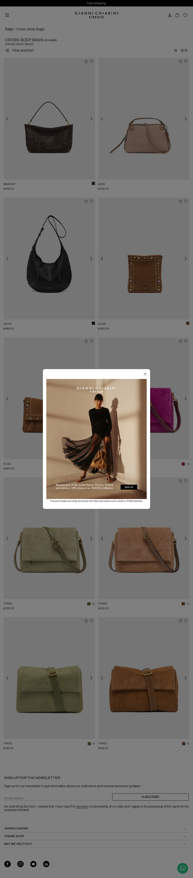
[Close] (145, 374)
